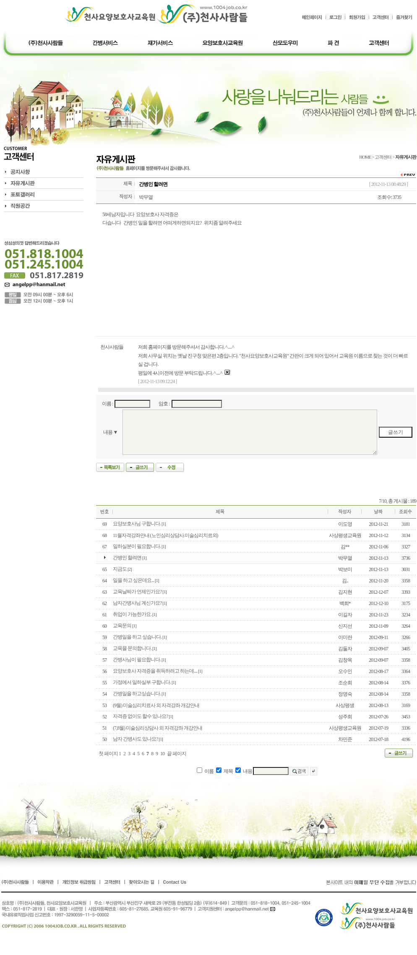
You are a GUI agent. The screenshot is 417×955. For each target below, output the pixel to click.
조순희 (345, 683)
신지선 (345, 626)
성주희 (345, 717)
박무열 (146, 197)
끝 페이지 (176, 754)
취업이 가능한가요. (132, 614)
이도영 (345, 524)
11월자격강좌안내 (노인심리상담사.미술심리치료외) (165, 535)
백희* (345, 603)
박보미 (345, 569)
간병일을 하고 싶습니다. (137, 637)
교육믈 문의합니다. (132, 648)
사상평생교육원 (345, 535)
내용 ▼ (110, 432)
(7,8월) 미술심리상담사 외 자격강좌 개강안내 (157, 728)
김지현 (345, 592)
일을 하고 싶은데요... (133, 580)
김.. (345, 581)
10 (162, 754)
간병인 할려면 (127, 558)
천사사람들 (111, 347)
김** (345, 547)
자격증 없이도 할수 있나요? (140, 716)
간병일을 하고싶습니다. (137, 694)
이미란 (345, 637)
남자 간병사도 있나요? (135, 739)
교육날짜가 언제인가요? (137, 592)
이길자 (345, 615)
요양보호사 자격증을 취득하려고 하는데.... (155, 671)
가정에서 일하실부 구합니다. (142, 682)
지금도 (120, 569)
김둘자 (345, 649)
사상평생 (345, 705)
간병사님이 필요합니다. (137, 660)
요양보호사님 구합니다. (137, 524)
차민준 (345, 739)
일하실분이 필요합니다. (137, 546)
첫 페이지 (108, 754)
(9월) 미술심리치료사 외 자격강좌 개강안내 (156, 705)
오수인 (345, 671)
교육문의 (122, 626)
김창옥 (345, 660)
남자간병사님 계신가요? (137, 603)
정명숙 (345, 694)
